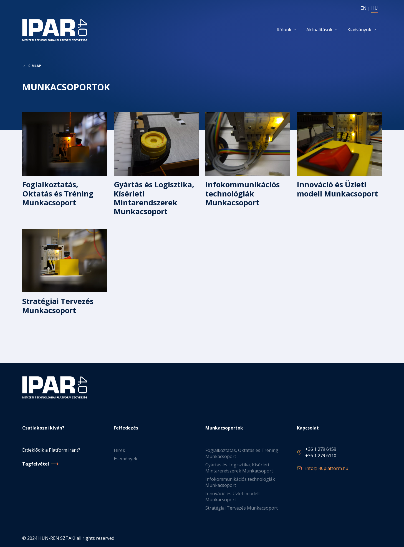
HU (374, 8)
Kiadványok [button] (359, 30)
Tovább (64, 167)
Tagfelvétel (35, 464)
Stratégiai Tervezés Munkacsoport (241, 508)
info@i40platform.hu (326, 468)
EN (363, 8)
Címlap (34, 66)
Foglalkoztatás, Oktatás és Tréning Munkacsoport (241, 453)
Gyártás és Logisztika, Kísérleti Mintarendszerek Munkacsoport (239, 468)
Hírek (119, 450)
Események (125, 459)
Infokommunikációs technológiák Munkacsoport (240, 482)
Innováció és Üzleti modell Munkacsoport (232, 496)
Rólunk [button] (284, 30)
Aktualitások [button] (319, 30)
